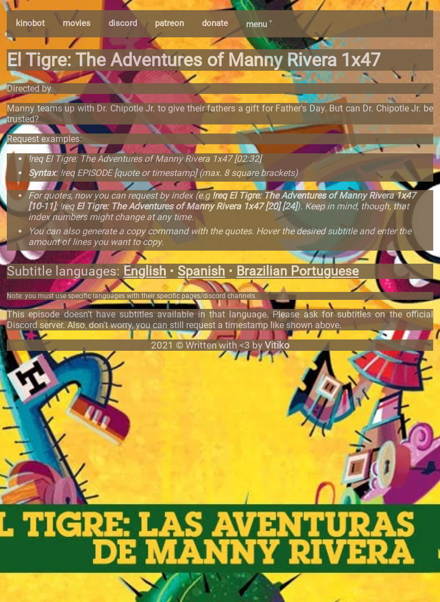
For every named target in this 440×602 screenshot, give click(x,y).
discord (123, 23)
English (144, 271)
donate (215, 23)
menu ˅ (258, 24)
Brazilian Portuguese (297, 271)
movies (76, 23)
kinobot (30, 23)
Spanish (201, 271)
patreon (169, 23)
